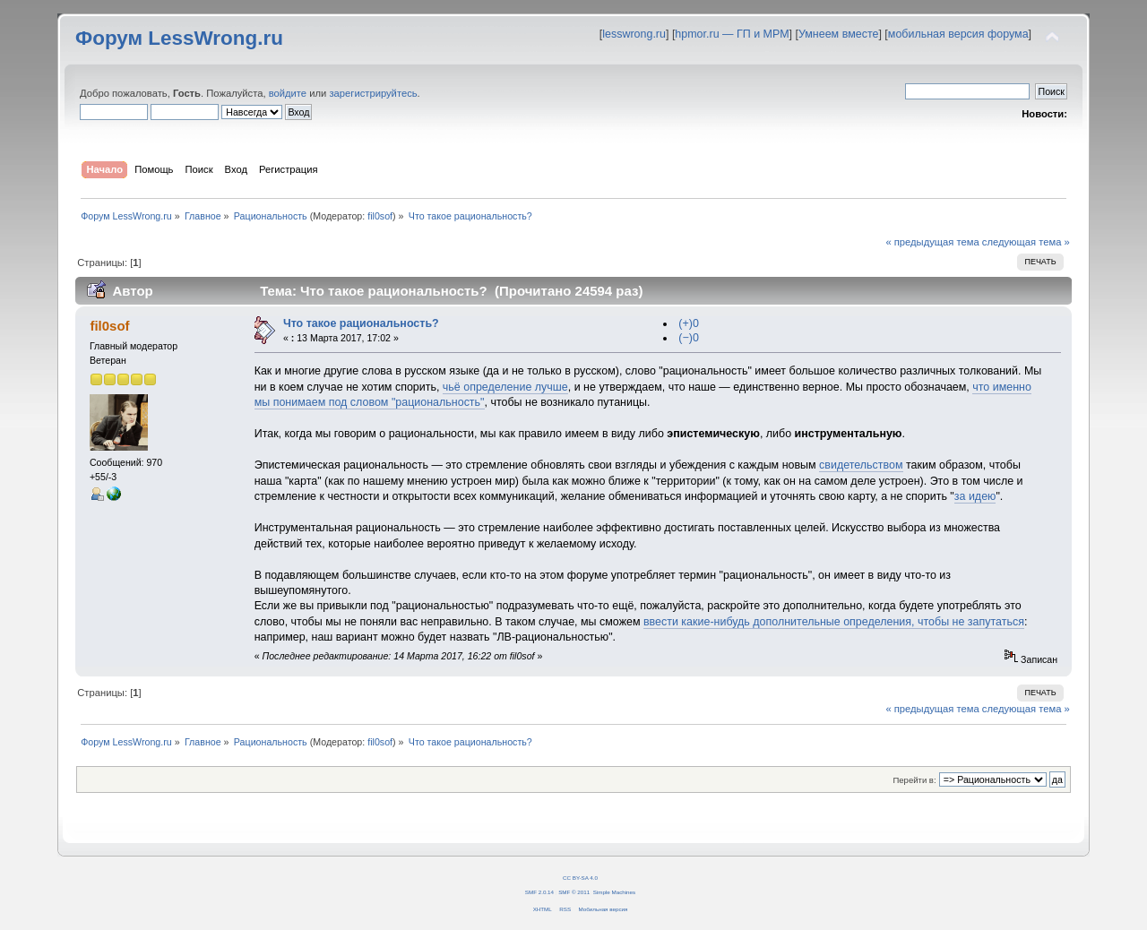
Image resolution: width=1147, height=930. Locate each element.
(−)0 (688, 338)
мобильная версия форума (958, 34)
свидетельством (860, 465)
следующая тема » (1026, 242)
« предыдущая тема (932, 242)
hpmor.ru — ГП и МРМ (732, 34)
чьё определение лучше (505, 387)
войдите (287, 93)
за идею (975, 496)
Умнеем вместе (838, 34)
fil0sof (379, 216)
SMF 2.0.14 (539, 892)
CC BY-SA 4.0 (580, 877)
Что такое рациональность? (361, 323)
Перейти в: (914, 780)
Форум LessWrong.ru (179, 38)
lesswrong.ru (634, 34)
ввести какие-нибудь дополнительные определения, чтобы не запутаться (833, 622)
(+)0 (688, 323)
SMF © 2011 (574, 892)
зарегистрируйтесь (373, 93)
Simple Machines (614, 892)
